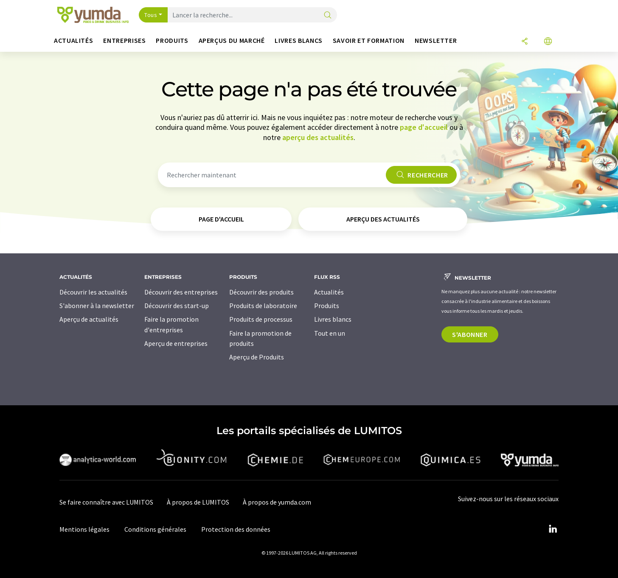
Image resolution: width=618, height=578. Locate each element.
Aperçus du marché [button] (232, 40)
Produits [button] (172, 40)
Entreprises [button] (124, 40)
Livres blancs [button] (298, 40)
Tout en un (329, 333)
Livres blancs (332, 319)
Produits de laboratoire (263, 305)
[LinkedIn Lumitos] (553, 529)
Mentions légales (84, 529)
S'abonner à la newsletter (96, 305)
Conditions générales (155, 529)
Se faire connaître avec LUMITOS (106, 502)
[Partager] (525, 42)
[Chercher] (328, 15)
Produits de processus (260, 319)
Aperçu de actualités (88, 319)
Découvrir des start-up (176, 305)
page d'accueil (424, 127)
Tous (150, 15)
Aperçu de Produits (256, 357)
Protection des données (235, 529)
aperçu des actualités (318, 137)
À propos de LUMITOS (198, 502)
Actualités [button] (73, 40)
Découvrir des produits (261, 292)
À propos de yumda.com (277, 502)
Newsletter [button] (436, 40)
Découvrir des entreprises (181, 292)
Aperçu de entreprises (176, 343)
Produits (326, 305)
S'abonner (470, 334)
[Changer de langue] (548, 42)
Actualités (329, 292)
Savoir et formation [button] (369, 40)
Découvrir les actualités (93, 292)
